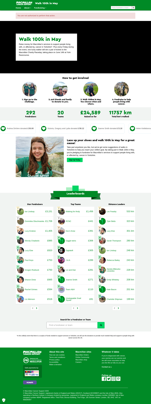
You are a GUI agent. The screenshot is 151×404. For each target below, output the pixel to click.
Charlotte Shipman (114, 299)
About (27, 8)
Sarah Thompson (114, 241)
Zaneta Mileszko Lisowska (113, 270)
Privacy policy (54, 360)
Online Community (82, 357)
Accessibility (53, 362)
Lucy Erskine (30, 231)
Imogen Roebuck (32, 270)
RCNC (68, 221)
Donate (30, 383)
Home (18, 8)
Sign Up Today (74, 160)
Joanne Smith (71, 280)
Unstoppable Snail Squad (73, 299)
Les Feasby (111, 211)
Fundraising (40, 8)
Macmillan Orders (82, 355)
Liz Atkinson (30, 299)
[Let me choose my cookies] (3, 400)
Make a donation (55, 364)
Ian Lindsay (29, 211)
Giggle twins (71, 241)
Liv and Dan (71, 270)
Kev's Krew (70, 231)
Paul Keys (29, 260)
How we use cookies (57, 355)
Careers (78, 362)
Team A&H (70, 289)
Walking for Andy (73, 211)
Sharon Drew (30, 280)
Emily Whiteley (113, 280)
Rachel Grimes (31, 289)
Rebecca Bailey (113, 260)
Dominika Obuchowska (34, 221)
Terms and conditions (57, 357)
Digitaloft (69, 250)
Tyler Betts (111, 221)
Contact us (106, 367)
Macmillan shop (81, 360)
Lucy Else (29, 250)
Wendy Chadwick (32, 241)
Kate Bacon (111, 289)
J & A (68, 260)
